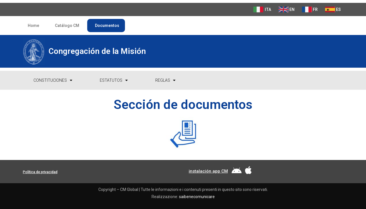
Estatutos (114, 80)
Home (32, 25)
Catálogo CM (66, 25)
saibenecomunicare (197, 196)
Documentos (106, 25)
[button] (40, 172)
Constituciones (52, 80)
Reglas (165, 80)
